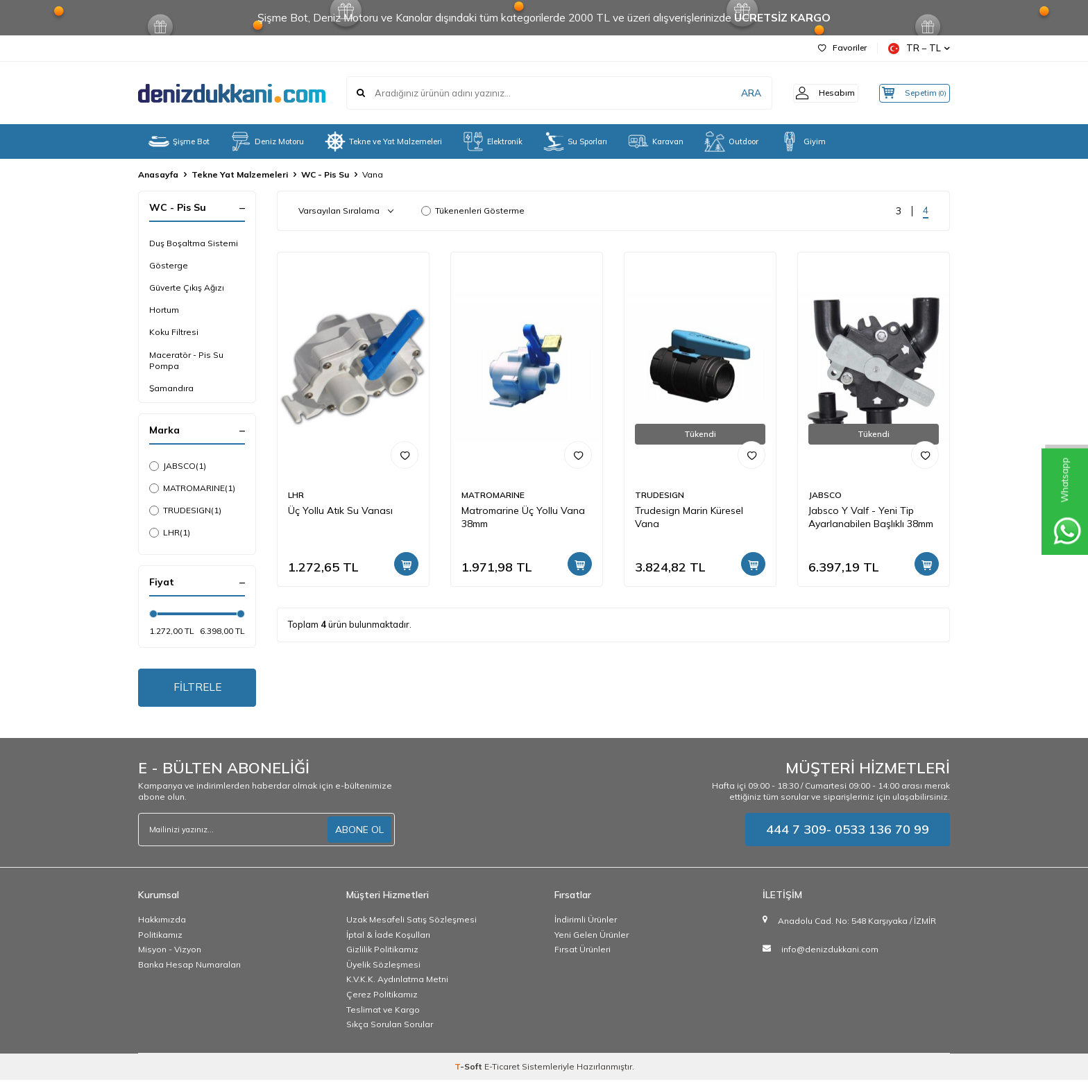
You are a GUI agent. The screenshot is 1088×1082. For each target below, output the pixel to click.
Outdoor (731, 141)
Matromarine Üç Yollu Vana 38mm (523, 517)
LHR (169, 532)
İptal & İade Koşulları (388, 936)
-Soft (469, 1068)
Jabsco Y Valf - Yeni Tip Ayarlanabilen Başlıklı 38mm (870, 517)
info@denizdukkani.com (829, 950)
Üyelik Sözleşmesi (383, 966)
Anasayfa (158, 174)
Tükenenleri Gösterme (473, 210)
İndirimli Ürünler (585, 921)
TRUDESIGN (185, 510)
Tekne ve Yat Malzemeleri (383, 141)
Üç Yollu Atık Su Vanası (340, 510)
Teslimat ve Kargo (383, 1011)
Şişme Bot (179, 141)
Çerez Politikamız (382, 996)
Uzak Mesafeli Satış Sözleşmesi (411, 921)
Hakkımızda (162, 921)
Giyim (802, 141)
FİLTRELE (197, 688)
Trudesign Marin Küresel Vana (689, 517)
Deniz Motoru (267, 141)
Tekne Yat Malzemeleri (240, 174)
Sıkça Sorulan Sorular (389, 1026)
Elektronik (492, 141)
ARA (733, 93)
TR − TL (919, 48)
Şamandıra (171, 388)
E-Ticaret (502, 1068)
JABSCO (177, 466)
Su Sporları (575, 141)
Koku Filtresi (173, 332)
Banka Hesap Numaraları (189, 966)
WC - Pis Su (325, 174)
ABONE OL (359, 831)
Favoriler (842, 47)
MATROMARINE (192, 488)
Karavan (655, 141)
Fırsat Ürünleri (582, 951)
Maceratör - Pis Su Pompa (186, 360)
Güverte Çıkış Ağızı (186, 287)
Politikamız (160, 936)
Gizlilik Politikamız (382, 951)
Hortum (164, 309)
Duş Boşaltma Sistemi (193, 243)
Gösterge (168, 265)
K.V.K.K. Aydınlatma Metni (397, 981)
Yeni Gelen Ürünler (591, 936)
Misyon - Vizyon (169, 951)
